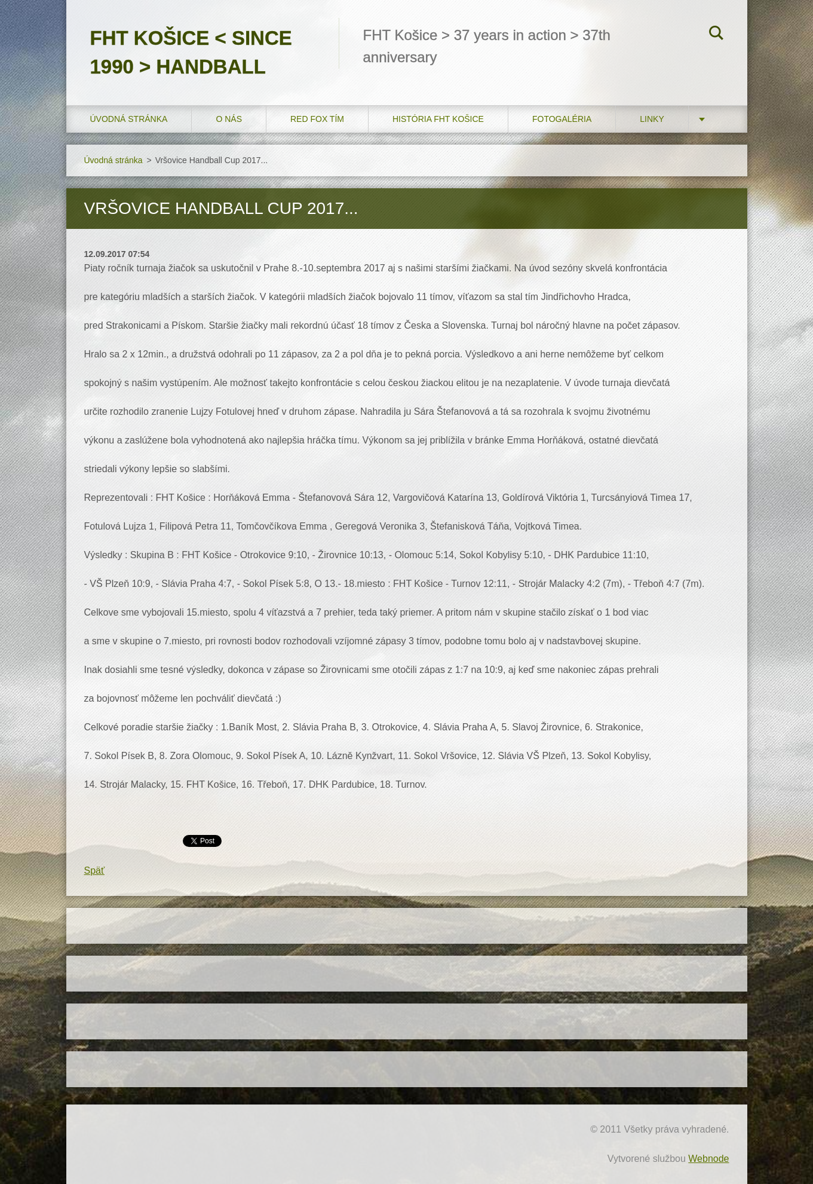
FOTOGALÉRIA (561, 119)
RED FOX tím (317, 119)
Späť (94, 870)
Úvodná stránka (129, 119)
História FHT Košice (438, 119)
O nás (229, 119)
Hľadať (716, 34)
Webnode (708, 1159)
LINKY (652, 119)
